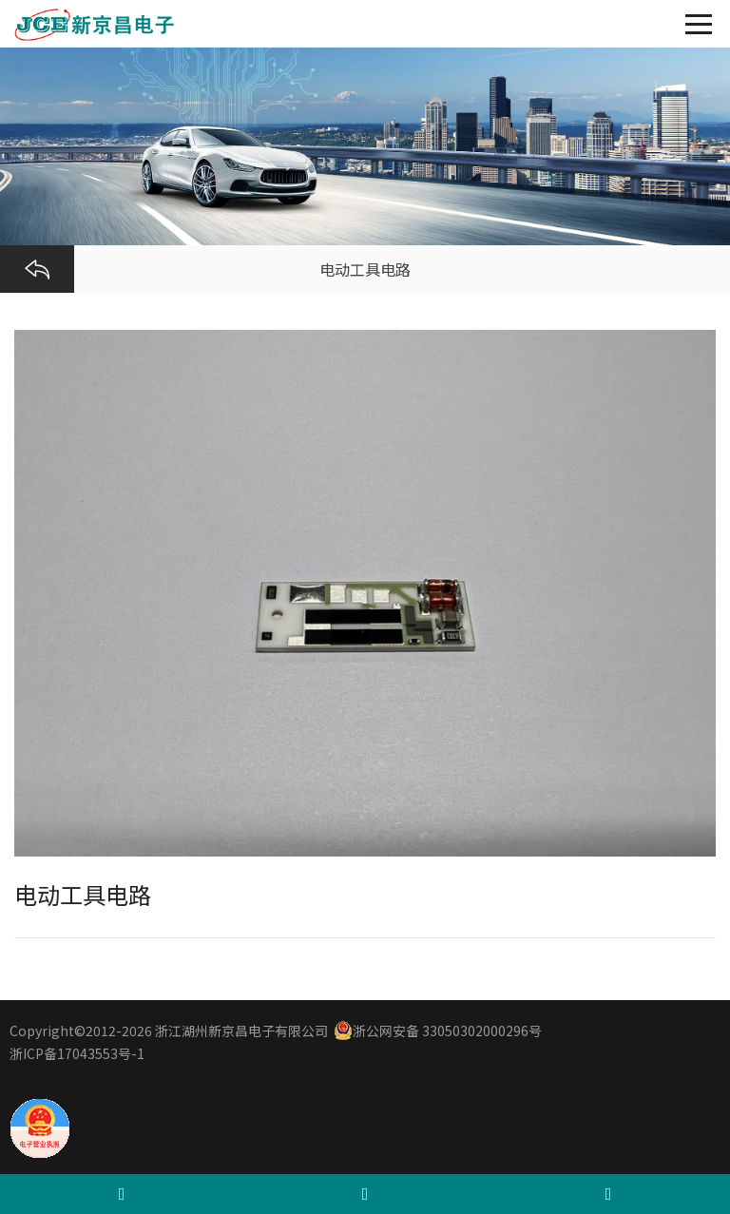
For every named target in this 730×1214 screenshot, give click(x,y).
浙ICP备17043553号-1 (77, 1053)
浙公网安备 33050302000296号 (438, 1030)
